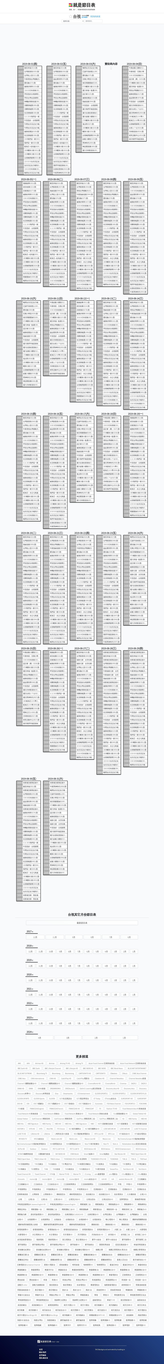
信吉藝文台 (90, 1194)
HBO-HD (58, 1124)
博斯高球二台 (127, 1209)
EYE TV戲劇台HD (54, 1103)
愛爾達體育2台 (56, 1260)
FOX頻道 (21, 1109)
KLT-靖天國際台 (75, 1129)
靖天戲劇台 (113, 1305)
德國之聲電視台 (139, 1250)
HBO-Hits (68, 1124)
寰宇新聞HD (126, 1239)
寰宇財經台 (89, 1244)
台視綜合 (57, 1219)
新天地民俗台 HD (139, 1260)
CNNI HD (53, 1078)
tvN (113, 1179)
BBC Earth (36, 1068)
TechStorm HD (128, 1169)
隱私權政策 (43, 1358)
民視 (45, 1280)
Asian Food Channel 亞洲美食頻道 (102, 1063)
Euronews (99, 1103)
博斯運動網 (83, 1209)
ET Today (97, 1098)
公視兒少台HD (74, 1199)
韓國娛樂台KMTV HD (97, 1315)
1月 (133, 951)
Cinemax (123, 1083)
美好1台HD (77, 1290)
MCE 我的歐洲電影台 (82, 1134)
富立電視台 (66, 1239)
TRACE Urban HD (40, 1159)
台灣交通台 (107, 1214)
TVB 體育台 (35, 1169)
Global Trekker (22, 1119)
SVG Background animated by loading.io (110, 1349)
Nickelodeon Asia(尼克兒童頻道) (134, 1144)
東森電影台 (113, 1275)
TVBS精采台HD (84, 1169)
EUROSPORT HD (127, 1098)
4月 (106, 951)
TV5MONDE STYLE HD (98, 1159)
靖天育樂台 (88, 1310)
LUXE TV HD (21, 1134)
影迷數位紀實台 (24, 1250)
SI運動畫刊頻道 (44, 1154)
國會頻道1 (95, 1224)
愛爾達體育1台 (39, 1260)
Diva (56, 1093)
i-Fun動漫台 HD (127, 1174)
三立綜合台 (38, 1184)
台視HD (20, 1219)
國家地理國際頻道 (139, 1219)
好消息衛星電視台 (24, 1239)
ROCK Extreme (141, 1149)
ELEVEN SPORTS (23, 1098)
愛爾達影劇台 (73, 1255)
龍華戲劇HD (52, 1325)
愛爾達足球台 (23, 1260)
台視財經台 (96, 1219)
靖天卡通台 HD (69, 1305)
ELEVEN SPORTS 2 (119, 1093)
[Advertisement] (82, 40)
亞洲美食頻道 (22, 1194)
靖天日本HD (127, 1305)
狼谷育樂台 (67, 1285)
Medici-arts (73, 1139)
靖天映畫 (20, 1310)
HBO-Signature (81, 1124)
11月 (55, 937)
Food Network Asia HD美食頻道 (134, 1109)
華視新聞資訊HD (24, 1300)
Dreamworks (68, 1093)
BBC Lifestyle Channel (53, 1068)
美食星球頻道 (115, 1290)
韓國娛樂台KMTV (115, 1315)
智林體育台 (101, 1265)
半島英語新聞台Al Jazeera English (63, 1204)
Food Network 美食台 (51, 1114)
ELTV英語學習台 (83, 1098)
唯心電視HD (110, 1219)
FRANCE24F (89, 1109)
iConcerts (21, 1179)
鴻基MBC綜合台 (23, 1320)
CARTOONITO (100, 1073)
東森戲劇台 (21, 1270)
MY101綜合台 (39, 1139)
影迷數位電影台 (63, 1250)
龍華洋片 (67, 1325)
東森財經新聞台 (78, 1270)
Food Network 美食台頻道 (98, 1114)
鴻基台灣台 (38, 1320)
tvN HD (104, 1179)
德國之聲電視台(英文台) (118, 1250)
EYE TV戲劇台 (39, 1103)
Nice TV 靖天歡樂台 (92, 1144)
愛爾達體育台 (106, 1260)
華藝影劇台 (84, 1295)
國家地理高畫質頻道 (77, 1224)
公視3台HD (58, 1199)
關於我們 (42, 1352)
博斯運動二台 (51, 1209)
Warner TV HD (64, 1174)
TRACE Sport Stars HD (138, 1154)
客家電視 (40, 1239)
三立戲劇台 (141, 1179)
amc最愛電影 (100, 1174)
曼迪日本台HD (128, 1265)
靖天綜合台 (46, 1310)
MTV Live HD (98, 1134)
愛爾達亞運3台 (57, 1255)
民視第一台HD (141, 1280)
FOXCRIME (143, 1103)
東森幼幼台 (142, 1265)
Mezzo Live (107, 1139)
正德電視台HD (141, 1275)
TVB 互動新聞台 (24, 1164)
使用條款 (42, 1355)
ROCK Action (105, 1149)
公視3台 (44, 1199)
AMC (19, 1063)
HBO (92, 1124)
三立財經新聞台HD (105, 1184)
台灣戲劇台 (134, 1214)
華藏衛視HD (142, 1290)
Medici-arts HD (56, 1139)
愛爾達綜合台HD (124, 1255)
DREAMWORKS (55, 1088)
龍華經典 (96, 1325)
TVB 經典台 (100, 1164)
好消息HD (112, 1234)
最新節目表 (82, 922)
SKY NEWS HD (60, 1154)
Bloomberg (56, 1073)
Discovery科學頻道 (43, 1093)
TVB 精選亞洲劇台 (84, 1164)
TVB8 (46, 1169)
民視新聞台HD (111, 1280)
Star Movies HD (120, 1154)
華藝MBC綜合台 (24, 1295)
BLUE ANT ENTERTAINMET (137, 1068)
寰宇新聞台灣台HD (57, 1244)
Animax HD (39, 1063)
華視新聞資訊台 (42, 1300)
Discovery (143, 1088)
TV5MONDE (114, 1159)
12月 (35, 937)
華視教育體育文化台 (138, 1295)
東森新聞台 (35, 1270)
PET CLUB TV (74, 1149)
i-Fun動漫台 (142, 1174)
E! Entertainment (84, 1093)
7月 (110, 937)
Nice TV (106, 1144)
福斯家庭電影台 (110, 1285)
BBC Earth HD (23, 1068)
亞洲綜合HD (127, 1189)
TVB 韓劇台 (22, 1169)
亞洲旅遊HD (98, 1189)
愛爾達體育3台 (73, 1260)
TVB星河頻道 (100, 1169)
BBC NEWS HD (88, 1068)
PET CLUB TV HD (59, 1149)
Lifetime (47, 1134)
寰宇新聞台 (22, 1244)
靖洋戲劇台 (80, 1315)
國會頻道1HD (110, 1224)
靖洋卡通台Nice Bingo (49, 1315)
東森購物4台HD (68, 1275)
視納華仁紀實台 (60, 1300)
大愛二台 (118, 1229)
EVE (28, 1103)
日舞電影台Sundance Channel (28, 1265)
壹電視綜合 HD (53, 1229)
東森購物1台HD (109, 1270)
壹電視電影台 (87, 1229)
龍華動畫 (118, 1320)
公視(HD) (143, 1194)
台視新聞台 (45, 1219)
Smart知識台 (104, 1154)
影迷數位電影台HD (82, 1250)
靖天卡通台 (84, 1305)
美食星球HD (101, 1290)
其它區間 (85, 17)
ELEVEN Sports (39, 1098)
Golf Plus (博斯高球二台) (86, 1119)
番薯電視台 (95, 1285)
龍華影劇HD (23, 1325)
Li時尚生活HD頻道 (62, 1134)
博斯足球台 (21, 1209)
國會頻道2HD (141, 1224)
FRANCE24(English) (37, 1109)
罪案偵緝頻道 (141, 1285)
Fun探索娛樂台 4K (121, 1114)
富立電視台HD (81, 1239)
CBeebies (113, 1073)
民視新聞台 (96, 1280)
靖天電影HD (129, 1310)
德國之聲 (99, 1250)
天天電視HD (67, 1234)
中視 (119, 1184)
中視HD (129, 1184)
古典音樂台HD (93, 1214)
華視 (96, 1295)
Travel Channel (40, 1174)
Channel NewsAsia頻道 (137, 1078)
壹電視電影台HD (103, 1229)
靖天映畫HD (33, 1310)
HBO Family (132, 1119)
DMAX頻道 (41, 1088)
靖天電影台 (142, 1310)
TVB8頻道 (56, 1169)
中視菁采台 (67, 1189)
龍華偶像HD (105, 1320)
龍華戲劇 (37, 1325)
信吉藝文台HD (104, 1194)
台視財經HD (83, 1219)
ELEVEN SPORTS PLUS (138, 1093)
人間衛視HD (47, 1194)
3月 (115, 951)
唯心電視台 (123, 1219)
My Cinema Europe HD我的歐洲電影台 (31, 1144)
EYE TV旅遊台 (69, 1103)
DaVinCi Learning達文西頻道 (90, 1088)
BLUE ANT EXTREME (25, 1073)
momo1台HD (47, 1179)
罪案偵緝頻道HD (23, 1290)
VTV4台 (52, 1174)
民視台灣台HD (81, 1280)
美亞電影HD (39, 1290)
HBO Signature (33, 1124)
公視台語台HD (107, 1199)
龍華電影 (126, 1325)
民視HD (55, 1280)
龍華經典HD (111, 1325)
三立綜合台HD (53, 1184)
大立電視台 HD (38, 1234)
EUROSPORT (142, 1098)
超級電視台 (97, 1300)
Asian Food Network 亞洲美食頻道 (133, 1063)
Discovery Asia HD (112, 1088)
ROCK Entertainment (123, 1149)
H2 (123, 1119)
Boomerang (69, 1073)
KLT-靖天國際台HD (92, 1129)
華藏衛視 (129, 1290)
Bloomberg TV (42, 1073)
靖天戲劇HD (99, 1305)
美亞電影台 (53, 1290)
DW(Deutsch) (70, 1088)
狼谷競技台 (53, 1285)
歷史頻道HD (34, 1280)
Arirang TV (79, 1063)
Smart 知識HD (89, 1154)
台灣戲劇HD (121, 1214)
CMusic (124, 1073)
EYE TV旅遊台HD (85, 1103)
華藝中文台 (39, 1295)
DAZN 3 (144, 1083)
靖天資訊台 (115, 1310)
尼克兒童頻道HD (121, 1244)
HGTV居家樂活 (122, 1124)
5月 (97, 951)
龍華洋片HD (82, 1325)
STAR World (74, 1154)
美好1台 (65, 1290)
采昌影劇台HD (37, 1305)
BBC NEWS (102, 1068)
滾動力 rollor (22, 1285)
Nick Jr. (115, 1144)
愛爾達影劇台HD (90, 1255)
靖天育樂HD (75, 1310)
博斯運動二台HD (68, 1209)
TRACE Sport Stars (23, 1159)
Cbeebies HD (99, 1078)
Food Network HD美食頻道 (28, 1114)
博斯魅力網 (21, 1214)
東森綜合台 (62, 1270)
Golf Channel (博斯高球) (41, 1119)
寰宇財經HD (75, 1244)
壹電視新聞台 (38, 1229)
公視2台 (31, 1199)
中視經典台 (36, 1189)
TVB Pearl (143, 1159)
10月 (51, 951)
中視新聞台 (22, 1189)
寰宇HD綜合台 (111, 1239)
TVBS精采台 (69, 1169)
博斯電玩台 (97, 1209)
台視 (145, 1214)
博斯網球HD (128, 1204)
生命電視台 (81, 1285)
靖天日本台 (141, 1305)
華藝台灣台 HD (55, 1295)
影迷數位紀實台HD (43, 1250)
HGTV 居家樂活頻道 (105, 1124)
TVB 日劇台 (39, 1164)
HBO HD (144, 1119)
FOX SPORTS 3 (130, 1103)
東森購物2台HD (140, 1270)
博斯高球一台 (112, 1209)
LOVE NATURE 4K (110, 1129)
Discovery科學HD (24, 1093)
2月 (124, 951)
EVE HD (20, 1103)
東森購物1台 (94, 1270)
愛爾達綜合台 (107, 1255)
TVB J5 (133, 1159)
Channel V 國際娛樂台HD (26, 1083)
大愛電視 (143, 1229)
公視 (20, 1199)
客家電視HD (53, 1239)
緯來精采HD (126, 1285)
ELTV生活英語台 (66, 1098)
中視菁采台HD (82, 1189)
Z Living (88, 1174)
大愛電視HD (22, 1234)
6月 (129, 937)
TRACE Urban (55, 1159)
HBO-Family (46, 1124)
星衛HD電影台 (49, 1265)
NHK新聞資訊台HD (73, 1144)
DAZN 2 (133, 1083)
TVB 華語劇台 (141, 1164)
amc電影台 (113, 1174)
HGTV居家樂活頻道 (139, 1124)
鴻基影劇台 (51, 1320)
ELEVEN (52, 1098)
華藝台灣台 (70, 1295)
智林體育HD (88, 1265)
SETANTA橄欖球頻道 (25, 1154)
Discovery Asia (129, 1088)
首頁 (41, 1349)
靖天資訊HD (102, 1310)
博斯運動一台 (36, 1209)
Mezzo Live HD (90, 1139)
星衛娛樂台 (63, 1265)
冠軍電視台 (124, 1199)
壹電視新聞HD (22, 1229)
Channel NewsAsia (116, 1078)
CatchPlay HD (66, 1078)
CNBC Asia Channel (139, 1073)
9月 (73, 937)
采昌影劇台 (22, 1305)
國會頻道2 (126, 1224)
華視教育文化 (119, 1295)
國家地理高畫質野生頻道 (53, 1224)
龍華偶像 (92, 1320)
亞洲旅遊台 (112, 1189)
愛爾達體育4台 (90, 1260)
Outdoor (33, 1149)
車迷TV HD (111, 1300)
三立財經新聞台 (87, 1184)
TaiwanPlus (114, 1169)
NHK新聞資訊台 (56, 1144)
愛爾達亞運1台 (23, 1255)
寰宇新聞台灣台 (38, 1244)
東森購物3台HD (38, 1275)
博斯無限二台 (85, 1204)
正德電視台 (126, 1275)
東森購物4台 (53, 1275)
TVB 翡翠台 (127, 1164)
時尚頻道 (75, 1265)
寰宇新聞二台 (141, 1239)
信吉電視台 (118, 1194)
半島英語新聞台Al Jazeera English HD (31, 1204)
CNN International (37, 1078)
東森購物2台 (125, 1270)
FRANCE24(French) (56, 1109)
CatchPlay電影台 (83, 1078)
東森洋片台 (49, 1270)
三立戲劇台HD (23, 1184)
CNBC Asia (21, 1078)
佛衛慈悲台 (60, 1194)
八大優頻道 (131, 1194)
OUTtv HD (21, 1149)
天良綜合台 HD (97, 1234)
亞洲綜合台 (141, 1189)
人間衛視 (35, 1194)
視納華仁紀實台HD (79, 1300)
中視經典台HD (51, 1189)
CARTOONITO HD (85, 1073)
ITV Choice (61, 1129)
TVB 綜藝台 (113, 1164)
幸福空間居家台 (140, 1244)
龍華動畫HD (130, 1320)
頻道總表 (129, 1315)
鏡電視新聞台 (53, 1305)
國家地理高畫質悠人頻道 (28, 1224)
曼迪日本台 (114, 1265)
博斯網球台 (142, 1204)
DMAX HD (20, 1088)
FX (100, 1109)
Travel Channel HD (24, 1174)
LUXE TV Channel (140, 1129)
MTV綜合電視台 (141, 1134)
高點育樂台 (142, 1315)
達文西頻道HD (126, 1300)
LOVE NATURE (125, 1129)
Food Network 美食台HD (74, 1114)
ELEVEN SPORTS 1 (101, 1093)
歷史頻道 (21, 1280)
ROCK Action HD (90, 1149)
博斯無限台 (99, 1204)
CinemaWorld (110, 1083)
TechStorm (142, 1169)
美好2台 (89, 1290)
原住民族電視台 (54, 1214)
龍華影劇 (143, 1320)
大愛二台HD (130, 1229)
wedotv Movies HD (125, 1179)
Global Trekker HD (139, 1114)
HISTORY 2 (21, 1129)
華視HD (106, 1295)
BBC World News (117, 1068)
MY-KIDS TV (23, 1139)
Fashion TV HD (112, 1109)
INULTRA (50, 1129)
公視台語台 (90, 1199)
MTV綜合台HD (124, 1134)
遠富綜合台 (141, 1300)
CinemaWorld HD (94, 1083)
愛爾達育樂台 (141, 1255)
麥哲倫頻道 (80, 1320)
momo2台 (60, 1179)
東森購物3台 (22, 1275)
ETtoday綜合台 (110, 1098)
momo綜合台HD (90, 1179)
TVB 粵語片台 (67, 1164)
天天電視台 (82, 1234)
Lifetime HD (35, 1134)
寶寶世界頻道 (104, 1244)
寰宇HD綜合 (96, 1239)
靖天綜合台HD (61, 1310)
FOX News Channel (114, 1103)
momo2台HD (74, 1179)
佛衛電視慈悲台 (75, 1194)
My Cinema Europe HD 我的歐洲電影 (131, 1139)
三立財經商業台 (70, 1184)
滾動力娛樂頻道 (38, 1285)
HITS (40, 1129)
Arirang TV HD (65, 1063)
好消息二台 (125, 1234)
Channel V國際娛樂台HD (74, 1083)
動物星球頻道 (140, 1199)
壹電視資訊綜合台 (71, 1229)
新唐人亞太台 (122, 1260)
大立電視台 (53, 1234)
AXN (28, 1063)
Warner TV (77, 1174)
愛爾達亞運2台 (40, 1255)
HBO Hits (20, 1124)
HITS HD (32, 1129)
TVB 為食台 (52, 1164)
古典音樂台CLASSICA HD (74, 1214)
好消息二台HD (140, 1234)
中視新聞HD (141, 1184)
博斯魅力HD (142, 1209)
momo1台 (33, 1179)
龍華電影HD (141, 1325)
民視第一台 (126, 1280)
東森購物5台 (83, 1275)
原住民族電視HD (37, 1214)
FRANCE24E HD (74, 1109)
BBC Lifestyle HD (72, 1068)
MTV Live (111, 1134)
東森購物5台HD (99, 1275)
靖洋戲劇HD (67, 1315)
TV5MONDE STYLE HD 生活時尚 (75, 1159)
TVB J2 (124, 1159)
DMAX (31, 1088)
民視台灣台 (67, 1280)
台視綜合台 (70, 1219)
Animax (51, 1063)
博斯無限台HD (114, 1204)
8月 (92, 937)
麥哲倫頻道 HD (66, 1320)
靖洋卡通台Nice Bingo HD (27, 1315)
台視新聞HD (32, 1219)
